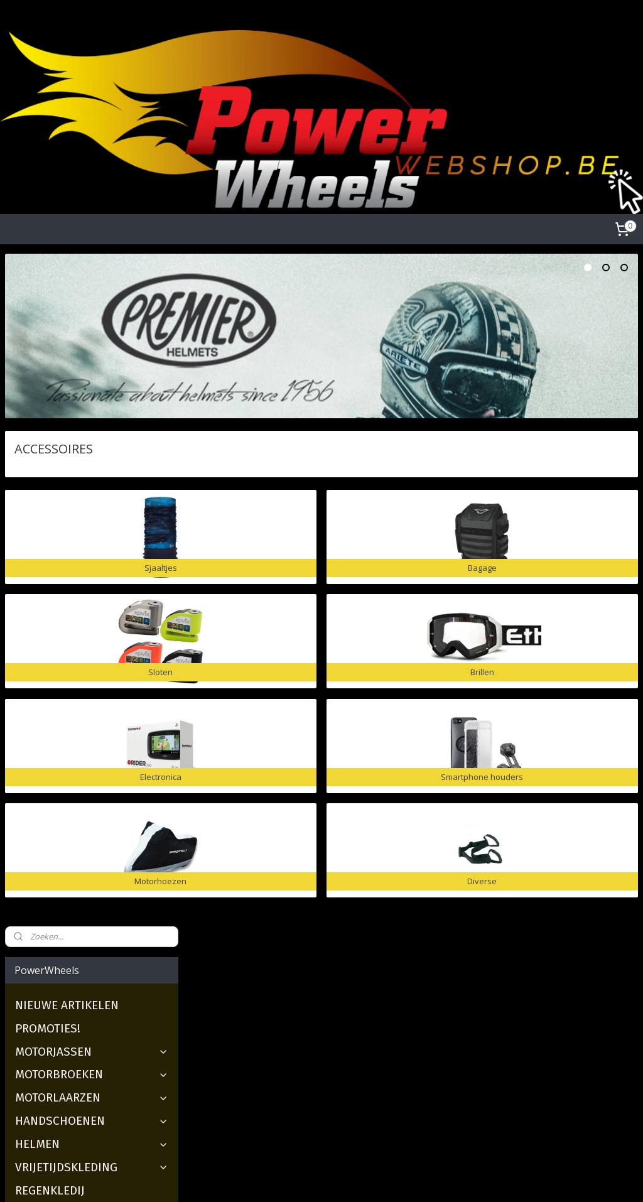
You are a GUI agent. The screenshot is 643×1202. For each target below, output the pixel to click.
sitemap (274, 1179)
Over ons (237, 968)
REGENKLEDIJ (50, 518)
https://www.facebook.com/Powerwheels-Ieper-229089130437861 (104, 1111)
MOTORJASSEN (91, 378)
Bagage (45, 587)
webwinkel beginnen (348, 1179)
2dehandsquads (37, 982)
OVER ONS (42, 772)
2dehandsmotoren (42, 968)
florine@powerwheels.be (496, 1067)
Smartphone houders (84, 680)
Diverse (44, 726)
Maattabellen (246, 1025)
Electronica (55, 656)
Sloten (43, 610)
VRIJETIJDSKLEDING (91, 494)
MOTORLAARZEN (91, 425)
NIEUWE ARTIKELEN (67, 332)
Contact (235, 1038)
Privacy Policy (246, 996)
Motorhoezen (61, 703)
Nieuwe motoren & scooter (61, 996)
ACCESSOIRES (91, 541)
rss (300, 1179)
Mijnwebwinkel (458, 1179)
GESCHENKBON (55, 749)
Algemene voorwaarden (267, 982)
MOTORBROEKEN (91, 401)
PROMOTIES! (47, 355)
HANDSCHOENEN (91, 448)
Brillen (43, 633)
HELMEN (91, 471)
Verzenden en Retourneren (273, 1010)
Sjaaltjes (48, 563)
